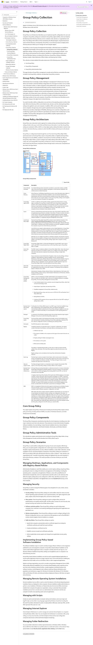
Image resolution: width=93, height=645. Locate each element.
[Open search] (86, 2)
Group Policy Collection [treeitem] (12, 49)
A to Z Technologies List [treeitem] (10, 34)
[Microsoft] (2, 2)
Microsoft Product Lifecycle (40, 6)
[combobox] (9, 15)
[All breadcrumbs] (24, 13)
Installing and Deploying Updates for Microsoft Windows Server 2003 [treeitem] (10, 97)
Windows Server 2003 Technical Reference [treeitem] (9, 31)
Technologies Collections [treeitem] (11, 40)
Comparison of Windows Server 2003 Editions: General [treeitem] (9, 18)
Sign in (89, 1)
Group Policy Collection (81, 15)
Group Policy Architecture (81, 19)
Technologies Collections (31, 12)
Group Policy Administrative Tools (83, 24)
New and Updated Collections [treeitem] (11, 36)
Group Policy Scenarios (81, 26)
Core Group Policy (80, 20)
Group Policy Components (82, 22)
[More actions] (69, 13)
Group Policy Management (82, 17)
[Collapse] (16, 12)
